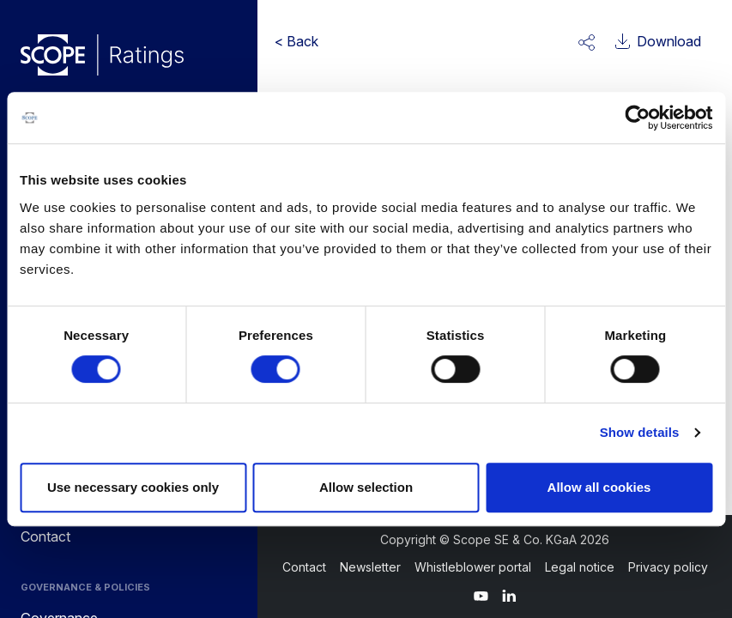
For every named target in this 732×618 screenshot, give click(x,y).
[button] (586, 41)
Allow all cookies (599, 487)
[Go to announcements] (102, 55)
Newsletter (370, 567)
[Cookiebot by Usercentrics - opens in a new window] (637, 117)
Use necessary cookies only (133, 487)
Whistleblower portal (472, 567)
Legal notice (579, 567)
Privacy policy (668, 567)
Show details (640, 432)
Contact (304, 567)
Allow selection (366, 487)
